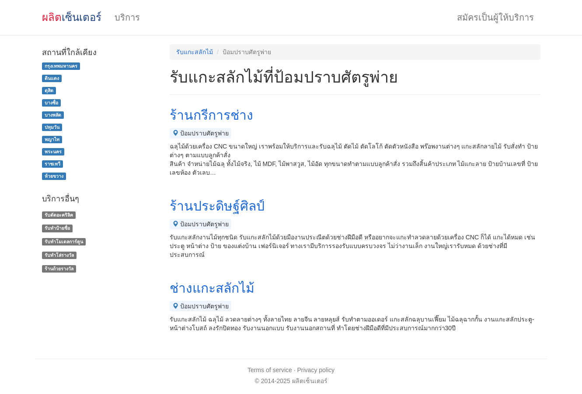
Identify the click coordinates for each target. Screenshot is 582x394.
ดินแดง (52, 78)
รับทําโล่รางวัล (59, 255)
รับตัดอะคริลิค (59, 215)
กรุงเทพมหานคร (61, 66)
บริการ (127, 17)
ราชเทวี (52, 163)
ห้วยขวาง (54, 176)
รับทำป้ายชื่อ (57, 228)
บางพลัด (53, 115)
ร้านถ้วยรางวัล (59, 268)
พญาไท (52, 139)
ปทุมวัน (52, 127)
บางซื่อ (51, 102)
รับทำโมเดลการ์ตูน (64, 241)
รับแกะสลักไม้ (194, 51)
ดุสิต (49, 90)
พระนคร (53, 151)
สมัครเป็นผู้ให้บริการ (495, 17)
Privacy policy (316, 369)
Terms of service (269, 369)
